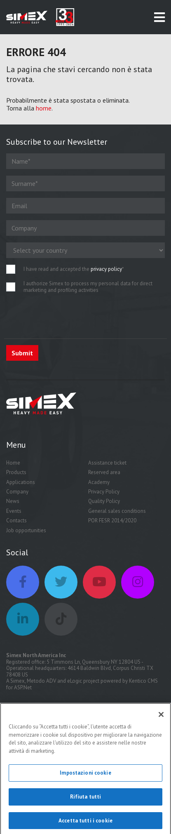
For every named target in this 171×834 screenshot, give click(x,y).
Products (16, 472)
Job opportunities (26, 530)
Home (13, 462)
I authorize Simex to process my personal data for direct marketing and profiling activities (87, 286)
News (12, 501)
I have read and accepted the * (73, 269)
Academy (99, 482)
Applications (20, 482)
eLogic (74, 680)
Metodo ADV (41, 680)
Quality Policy (104, 501)
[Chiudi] (161, 718)
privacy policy (106, 269)
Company (17, 491)
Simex (17, 680)
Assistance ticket (107, 462)
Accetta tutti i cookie (85, 823)
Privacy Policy (103, 491)
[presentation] (68, 316)
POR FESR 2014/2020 (112, 520)
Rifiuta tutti (85, 799)
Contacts (16, 520)
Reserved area (104, 472)
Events (13, 510)
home (44, 108)
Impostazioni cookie (85, 776)
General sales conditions (117, 510)
